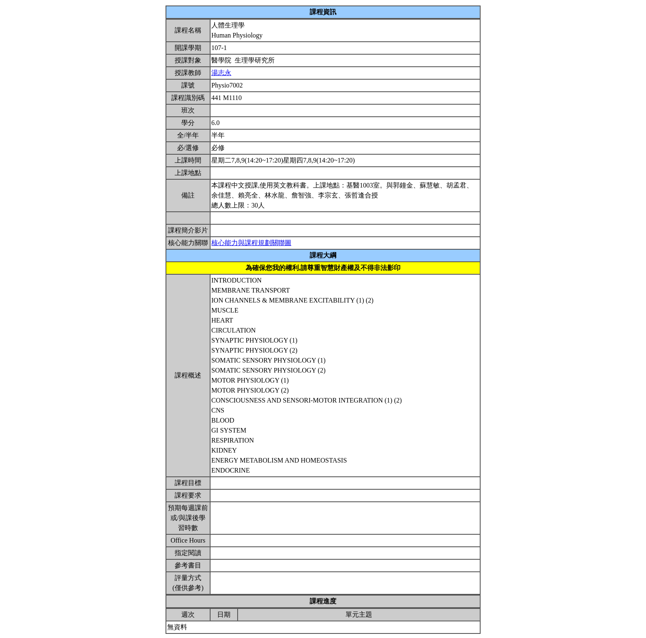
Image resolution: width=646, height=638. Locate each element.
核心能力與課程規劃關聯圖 (251, 242)
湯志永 (221, 72)
